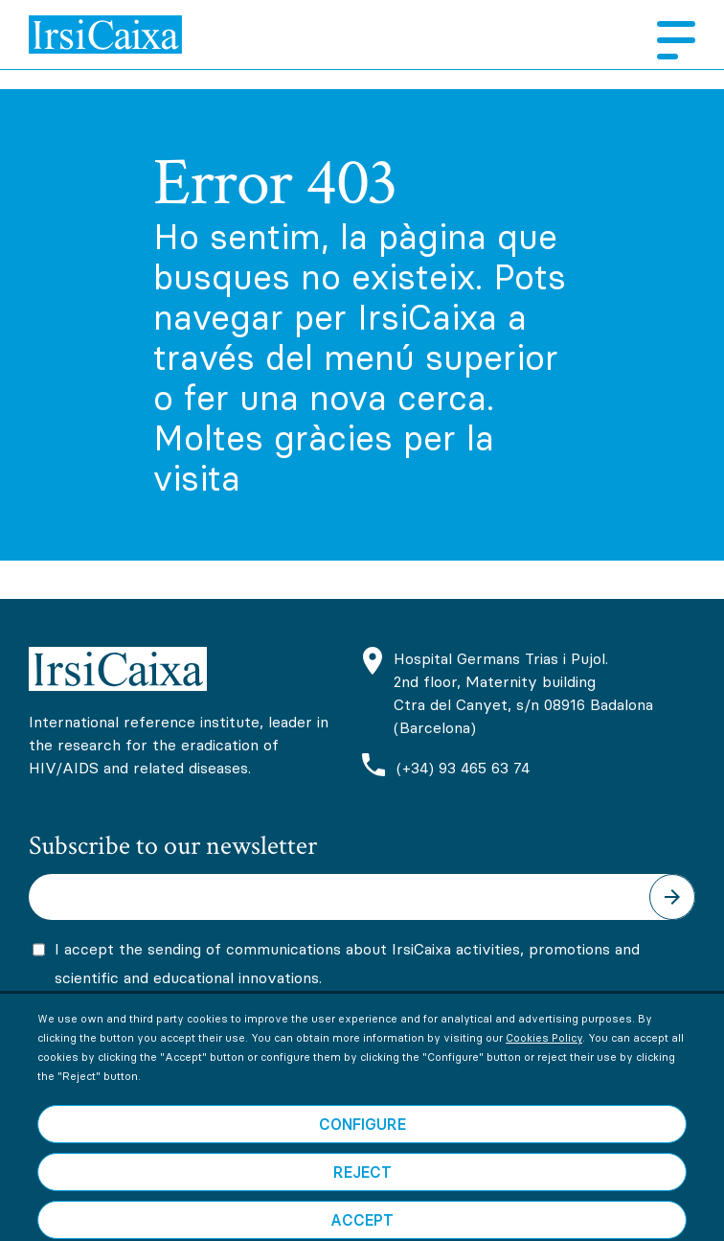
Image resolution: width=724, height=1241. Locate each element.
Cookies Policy (544, 1064)
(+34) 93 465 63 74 (463, 767)
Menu (668, 40)
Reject (362, 1198)
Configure (362, 1151)
